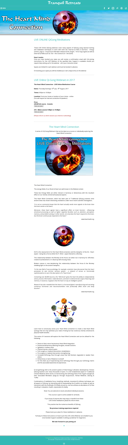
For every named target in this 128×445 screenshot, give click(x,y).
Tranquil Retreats (49, 438)
